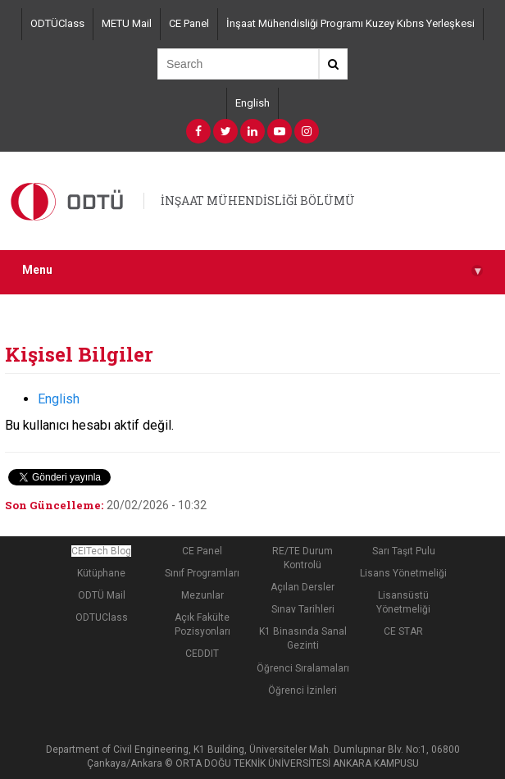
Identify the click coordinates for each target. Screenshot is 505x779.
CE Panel (189, 23)
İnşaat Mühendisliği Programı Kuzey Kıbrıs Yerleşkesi (350, 23)
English (252, 103)
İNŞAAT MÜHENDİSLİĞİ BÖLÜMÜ (258, 200)
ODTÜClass (57, 23)
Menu (252, 270)
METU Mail (127, 23)
